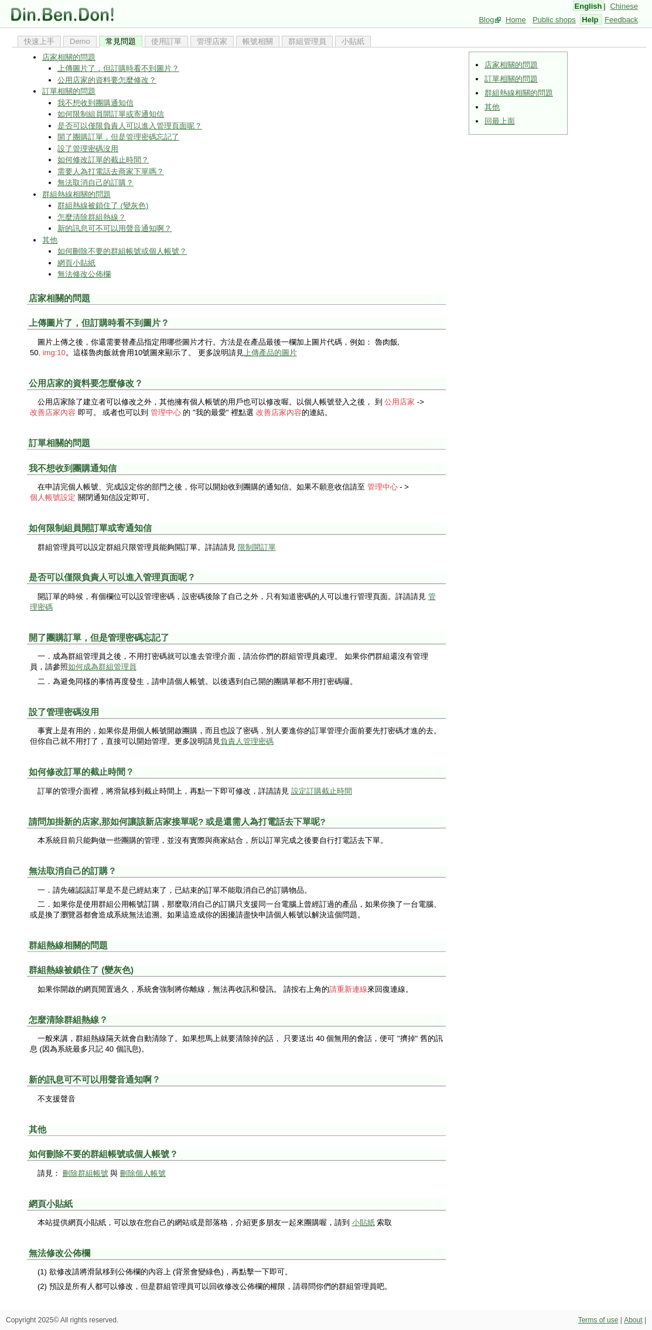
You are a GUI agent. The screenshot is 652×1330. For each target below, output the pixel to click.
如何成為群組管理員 (102, 666)
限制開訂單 (257, 547)
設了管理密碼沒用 (87, 148)
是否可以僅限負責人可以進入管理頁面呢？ (129, 125)
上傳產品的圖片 (270, 352)
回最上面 (499, 121)
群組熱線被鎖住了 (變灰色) (102, 205)
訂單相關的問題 (511, 78)
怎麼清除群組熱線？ (91, 217)
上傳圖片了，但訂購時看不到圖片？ (118, 68)
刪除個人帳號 (143, 1173)
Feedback (621, 19)
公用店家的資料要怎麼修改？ (106, 80)
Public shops (554, 19)
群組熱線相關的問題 (518, 93)
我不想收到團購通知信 (95, 102)
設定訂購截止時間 (321, 791)
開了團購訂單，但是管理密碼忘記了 (118, 136)
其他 (492, 107)
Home (516, 19)
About (633, 1320)
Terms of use (598, 1320)
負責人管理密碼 (247, 741)
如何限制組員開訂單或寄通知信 (110, 114)
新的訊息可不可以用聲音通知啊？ (114, 228)
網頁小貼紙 (76, 262)
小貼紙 (363, 1222)
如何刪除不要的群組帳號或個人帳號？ (122, 251)
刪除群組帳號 (85, 1173)
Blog (486, 19)
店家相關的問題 (511, 64)
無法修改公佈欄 (84, 274)
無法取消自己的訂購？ (95, 182)
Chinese (624, 6)
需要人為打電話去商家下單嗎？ (110, 171)
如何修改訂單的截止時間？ (103, 159)
